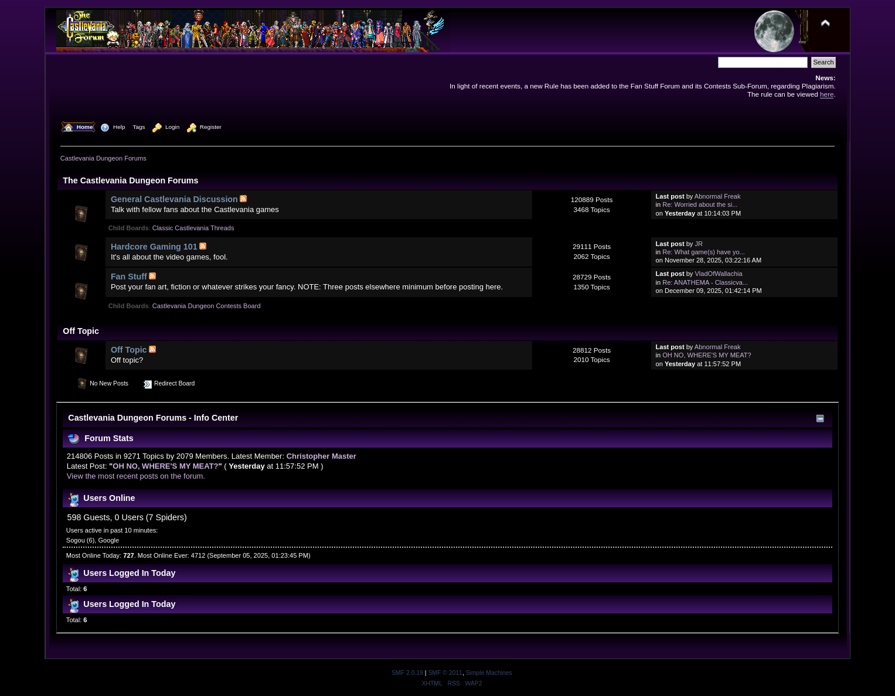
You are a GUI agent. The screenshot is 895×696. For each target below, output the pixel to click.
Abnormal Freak (718, 196)
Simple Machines (489, 673)
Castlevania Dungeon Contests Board (206, 305)
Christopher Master (321, 456)
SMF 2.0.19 (407, 673)
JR (699, 243)
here (826, 94)
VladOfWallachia (718, 273)
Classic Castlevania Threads (193, 227)
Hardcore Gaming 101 (154, 246)
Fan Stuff (129, 276)
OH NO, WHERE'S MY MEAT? (706, 355)
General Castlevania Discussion (174, 199)
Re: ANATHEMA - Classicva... (705, 282)
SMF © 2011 (445, 673)
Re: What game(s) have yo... (703, 251)
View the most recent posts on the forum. (136, 476)
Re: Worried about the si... (699, 204)
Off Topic (129, 349)
